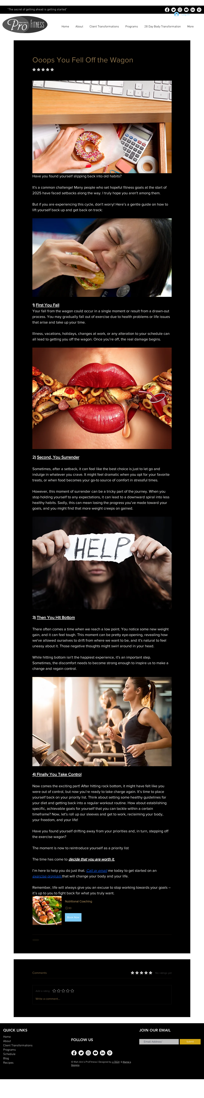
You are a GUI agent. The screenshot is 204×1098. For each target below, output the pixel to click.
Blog (6, 1058)
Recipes (8, 1063)
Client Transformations (18, 1045)
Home (7, 1037)
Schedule (9, 1054)
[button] (102, 910)
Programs (9, 1050)
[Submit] (190, 1041)
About (7, 1041)
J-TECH (116, 1062)
